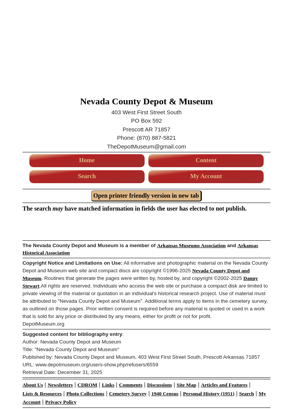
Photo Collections (85, 393)
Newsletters (60, 385)
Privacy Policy (61, 402)
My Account (206, 176)
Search (87, 176)
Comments (130, 385)
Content (206, 160)
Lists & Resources (42, 393)
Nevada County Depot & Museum (146, 101)
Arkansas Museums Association (191, 245)
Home (87, 160)
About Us (33, 385)
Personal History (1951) (209, 393)
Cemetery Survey (128, 393)
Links (108, 385)
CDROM (87, 385)
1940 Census (165, 393)
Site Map (186, 385)
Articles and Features (224, 385)
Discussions (159, 385)
